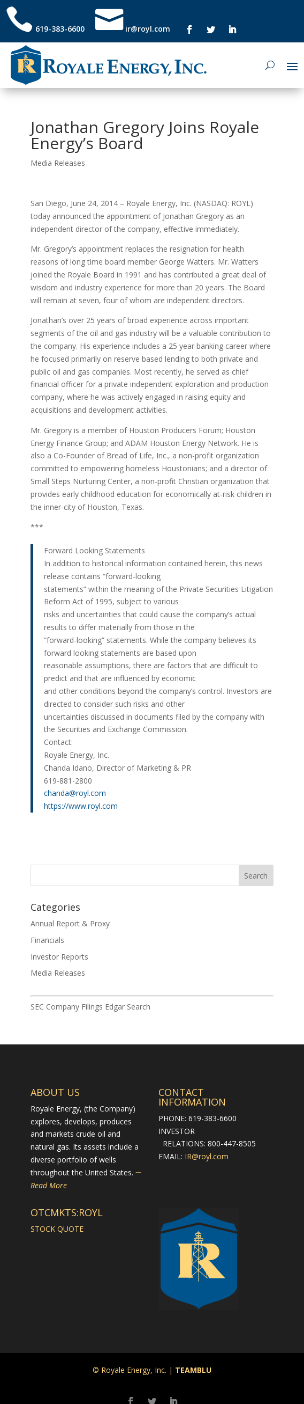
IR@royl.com (207, 1156)
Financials (47, 940)
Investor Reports (59, 957)
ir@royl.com (146, 29)
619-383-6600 (60, 29)
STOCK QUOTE (57, 1229)
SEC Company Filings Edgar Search (90, 1006)
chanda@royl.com (75, 793)
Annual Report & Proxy (70, 923)
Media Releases (58, 163)
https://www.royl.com (81, 806)
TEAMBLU (193, 1370)
